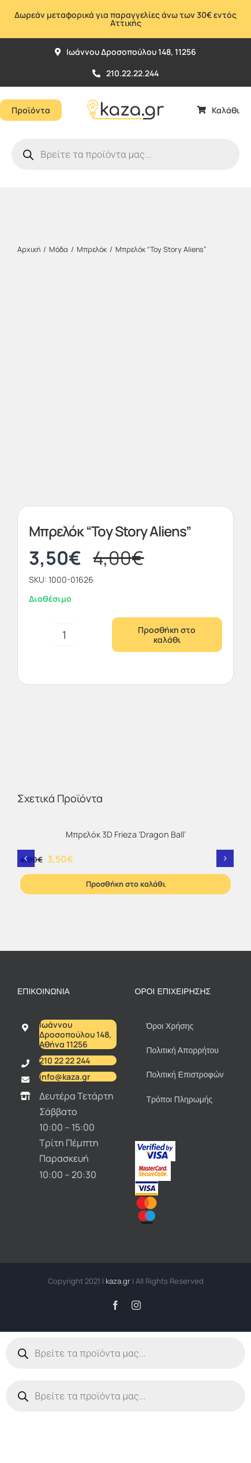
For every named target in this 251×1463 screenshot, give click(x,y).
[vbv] (155, 945)
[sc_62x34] (153, 966)
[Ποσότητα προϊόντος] (64, 434)
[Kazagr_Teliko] (125, 91)
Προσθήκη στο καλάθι (167, 434)
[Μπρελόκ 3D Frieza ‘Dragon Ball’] (125, 623)
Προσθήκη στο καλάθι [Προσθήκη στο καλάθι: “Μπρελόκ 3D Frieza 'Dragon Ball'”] (126, 684)
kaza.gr (119, 1081)
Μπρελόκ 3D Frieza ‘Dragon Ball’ (126, 634)
